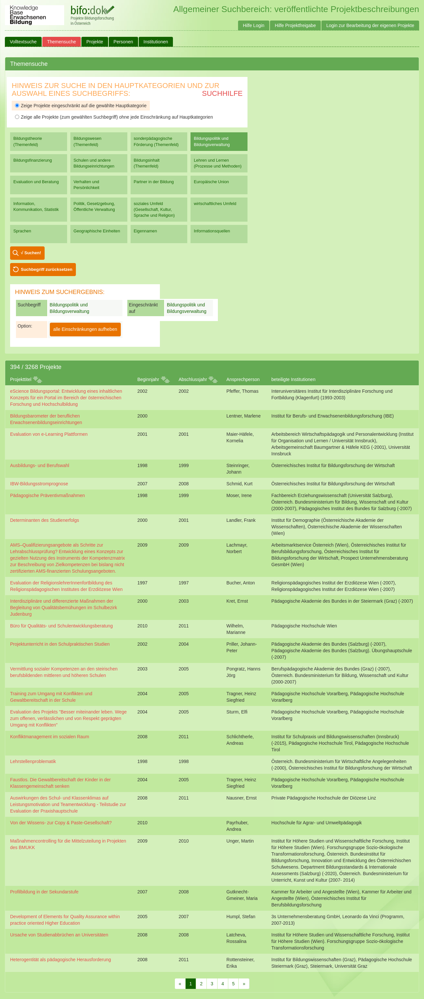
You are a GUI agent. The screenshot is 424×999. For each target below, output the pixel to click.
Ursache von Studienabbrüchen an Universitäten (59, 934)
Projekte (94, 41)
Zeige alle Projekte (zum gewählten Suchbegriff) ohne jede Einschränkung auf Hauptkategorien (114, 117)
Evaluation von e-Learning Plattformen (49, 434)
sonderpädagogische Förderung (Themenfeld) (156, 141)
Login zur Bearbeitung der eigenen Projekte (370, 25)
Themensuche (61, 41)
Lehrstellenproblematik (33, 761)
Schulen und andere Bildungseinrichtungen (94, 163)
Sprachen (22, 230)
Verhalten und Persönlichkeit (86, 184)
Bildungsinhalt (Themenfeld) (147, 163)
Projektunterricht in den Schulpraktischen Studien (60, 644)
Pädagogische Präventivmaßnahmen (47, 495)
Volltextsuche (23, 41)
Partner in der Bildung (154, 181)
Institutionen (156, 41)
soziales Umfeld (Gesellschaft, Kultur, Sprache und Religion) (154, 209)
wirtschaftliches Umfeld (215, 203)
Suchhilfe (222, 93)
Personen (123, 41)
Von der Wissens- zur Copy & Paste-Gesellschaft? (61, 822)
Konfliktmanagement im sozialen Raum (49, 736)
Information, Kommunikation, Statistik (36, 206)
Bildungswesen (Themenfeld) (88, 141)
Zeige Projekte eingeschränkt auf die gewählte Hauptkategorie (81, 105)
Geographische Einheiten (97, 230)
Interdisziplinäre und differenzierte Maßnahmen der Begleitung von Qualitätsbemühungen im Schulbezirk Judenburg (63, 607)
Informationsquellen (212, 230)
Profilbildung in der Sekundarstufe (44, 891)
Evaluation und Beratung (36, 181)
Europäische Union (211, 181)
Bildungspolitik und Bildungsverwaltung (212, 141)
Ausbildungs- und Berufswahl (39, 465)
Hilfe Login (253, 25)
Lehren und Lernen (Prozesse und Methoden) (218, 163)
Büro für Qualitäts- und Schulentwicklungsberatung (61, 625)
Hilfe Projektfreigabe (295, 25)
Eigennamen (145, 230)
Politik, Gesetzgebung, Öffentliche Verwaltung (94, 206)
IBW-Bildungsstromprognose (39, 483)
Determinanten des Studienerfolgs (44, 520)
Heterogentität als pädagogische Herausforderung (60, 959)
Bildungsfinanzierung (32, 160)
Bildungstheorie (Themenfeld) (27, 141)
